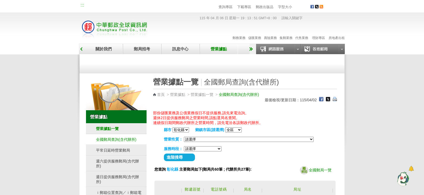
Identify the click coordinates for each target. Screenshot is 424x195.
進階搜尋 (175, 157)
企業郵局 (111, 6)
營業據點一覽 (115, 62)
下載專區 (244, 7)
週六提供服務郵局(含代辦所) (117, 163)
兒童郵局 (147, 6)
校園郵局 (129, 6)
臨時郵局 (182, 62)
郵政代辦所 (314, 62)
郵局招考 (142, 49)
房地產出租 (337, 32)
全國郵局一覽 (316, 170)
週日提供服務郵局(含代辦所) (117, 179)
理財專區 (318, 32)
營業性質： (173, 139)
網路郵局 (165, 6)
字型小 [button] (295, 7)
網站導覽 (92, 6)
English (183, 6)
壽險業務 (270, 32)
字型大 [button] (306, 7)
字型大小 (285, 7)
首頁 (161, 94)
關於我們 (103, 49)
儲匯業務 (254, 32)
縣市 (167, 130)
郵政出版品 (264, 7)
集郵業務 (286, 32)
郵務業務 (239, 32)
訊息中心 (180, 49)
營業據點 (219, 49)
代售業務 (301, 32)
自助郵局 (248, 62)
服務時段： (173, 149)
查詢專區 (225, 7)
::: (82, 5)
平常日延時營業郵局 (113, 150)
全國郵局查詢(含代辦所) (116, 139)
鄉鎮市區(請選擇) (209, 130)
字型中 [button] (301, 7)
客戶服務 (336, 9)
